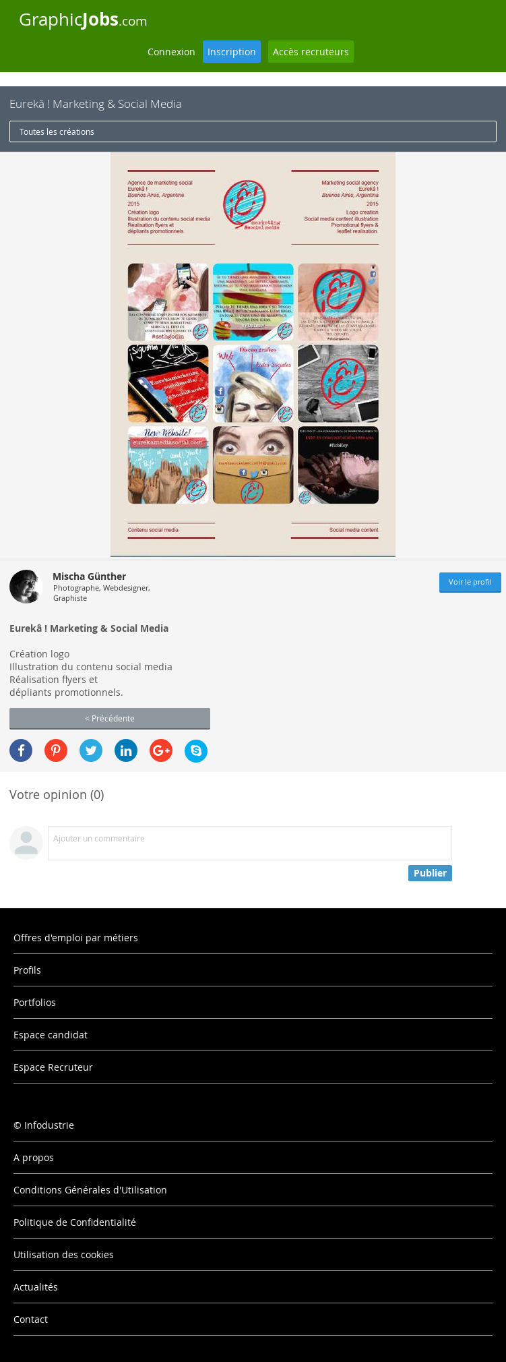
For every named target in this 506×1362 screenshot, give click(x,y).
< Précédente (110, 718)
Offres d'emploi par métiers (75, 937)
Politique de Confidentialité (74, 1222)
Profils (27, 970)
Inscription (232, 51)
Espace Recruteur (53, 1067)
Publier (430, 872)
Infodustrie (49, 1125)
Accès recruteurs (311, 51)
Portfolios (34, 1002)
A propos (33, 1157)
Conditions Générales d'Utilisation (90, 1189)
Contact (30, 1319)
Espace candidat (50, 1034)
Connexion (171, 51)
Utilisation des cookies (63, 1254)
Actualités (35, 1286)
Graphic (83, 19)
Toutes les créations (57, 131)
